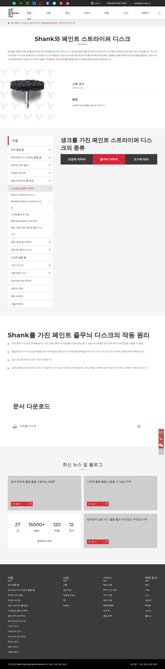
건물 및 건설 (69, 594)
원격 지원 (107, 600)
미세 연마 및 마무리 (21, 280)
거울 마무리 (17, 304)
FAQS (148, 605)
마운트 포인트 (18, 173)
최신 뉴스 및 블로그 (82, 466)
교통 (65, 584)
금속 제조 (67, 589)
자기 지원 (107, 594)
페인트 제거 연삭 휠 (58, 59)
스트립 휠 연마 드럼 (20, 214)
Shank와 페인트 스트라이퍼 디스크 (58, 23)
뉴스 (125, 13)
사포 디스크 (17, 265)
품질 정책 (107, 615)
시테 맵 (133, 664)
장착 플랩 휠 (17, 149)
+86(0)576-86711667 (117, 3)
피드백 (106, 610)
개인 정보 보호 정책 (148, 664)
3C (64, 600)
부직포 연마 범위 (19, 165)
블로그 (148, 615)
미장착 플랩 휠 (18, 257)
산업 (48, 13)
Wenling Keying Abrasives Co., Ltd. (35, 664)
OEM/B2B (108, 605)
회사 (67, 13)
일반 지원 (107, 584)
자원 (106, 13)
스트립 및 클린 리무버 (30, 23)
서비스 (87, 13)
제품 (29, 13)
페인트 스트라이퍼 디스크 (23, 195)
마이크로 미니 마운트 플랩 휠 (26, 157)
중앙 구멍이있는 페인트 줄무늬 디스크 (26, 230)
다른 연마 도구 (18, 273)
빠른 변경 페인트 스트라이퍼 (24, 221)
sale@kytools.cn (142, 3)
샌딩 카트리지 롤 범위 (22, 180)
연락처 (145, 13)
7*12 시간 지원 (110, 589)
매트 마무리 (17, 296)
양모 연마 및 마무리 (21, 242)
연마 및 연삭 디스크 (21, 249)
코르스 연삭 (17, 288)
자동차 (66, 605)
